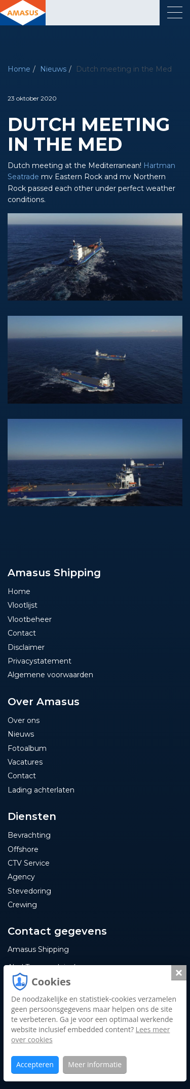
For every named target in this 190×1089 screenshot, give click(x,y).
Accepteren (35, 1064)
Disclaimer (26, 647)
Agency (21, 876)
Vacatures (25, 762)
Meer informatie (95, 1064)
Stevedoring (29, 891)
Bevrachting (29, 835)
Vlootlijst (22, 605)
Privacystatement (39, 661)
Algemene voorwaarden (50, 674)
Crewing (22, 904)
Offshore (23, 849)
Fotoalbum (27, 748)
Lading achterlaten (41, 790)
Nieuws (53, 69)
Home (19, 69)
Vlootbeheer (30, 619)
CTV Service (29, 863)
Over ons (24, 720)
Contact (22, 633)
